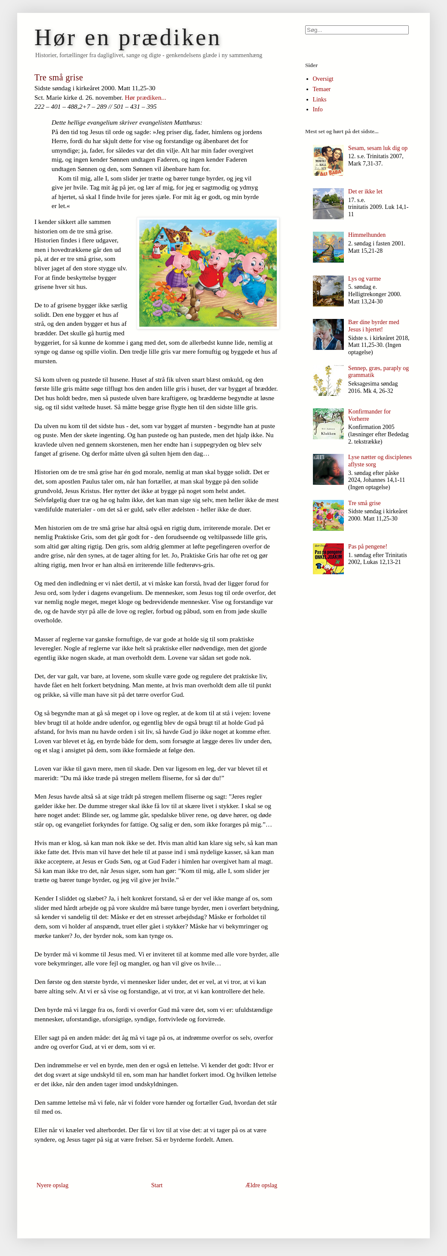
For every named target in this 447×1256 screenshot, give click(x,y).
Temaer (322, 89)
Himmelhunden (367, 235)
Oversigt (323, 79)
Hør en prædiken (128, 37)
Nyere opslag (52, 1185)
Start (156, 1185)
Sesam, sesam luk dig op (377, 148)
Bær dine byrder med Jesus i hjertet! (373, 326)
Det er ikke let (365, 191)
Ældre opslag (261, 1185)
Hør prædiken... (145, 97)
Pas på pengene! (367, 546)
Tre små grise (364, 503)
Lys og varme (364, 279)
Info (318, 109)
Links (320, 99)
